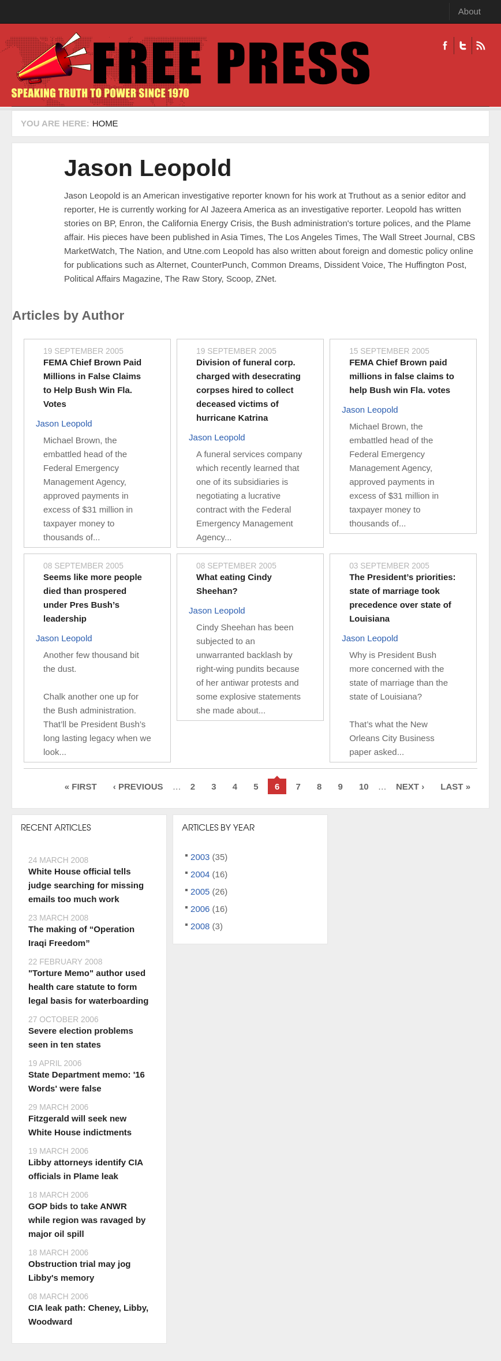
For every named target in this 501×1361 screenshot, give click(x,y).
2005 (200, 891)
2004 (200, 874)
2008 (200, 926)
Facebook (445, 45)
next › (410, 786)
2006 (200, 909)
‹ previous (138, 786)
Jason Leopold (147, 168)
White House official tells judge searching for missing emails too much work (86, 885)
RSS (480, 45)
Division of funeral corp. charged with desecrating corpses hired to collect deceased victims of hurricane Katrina (248, 389)
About (469, 11)
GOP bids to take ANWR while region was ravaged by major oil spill (86, 1220)
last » (455, 786)
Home (105, 123)
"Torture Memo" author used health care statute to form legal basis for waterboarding (88, 986)
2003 (200, 857)
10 (364, 786)
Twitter (463, 45)
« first (81, 786)
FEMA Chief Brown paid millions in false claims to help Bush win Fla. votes (401, 376)
